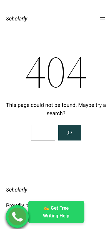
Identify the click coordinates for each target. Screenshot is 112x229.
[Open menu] (102, 18)
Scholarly (16, 18)
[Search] (69, 132)
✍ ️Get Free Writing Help (56, 212)
